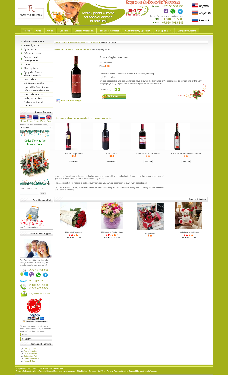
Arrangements (69, 371)
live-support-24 (36, 280)
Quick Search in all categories (31, 188)
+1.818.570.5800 (173, 19)
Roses (27, 31)
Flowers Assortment (77, 42)
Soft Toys (101, 371)
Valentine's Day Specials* (137, 31)
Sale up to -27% (163, 31)
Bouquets (58, 371)
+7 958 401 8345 (38, 288)
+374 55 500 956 (38, 270)
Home (57, 42)
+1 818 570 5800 (38, 285)
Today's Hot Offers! (109, 31)
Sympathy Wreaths (187, 31)
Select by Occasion (84, 31)
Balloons (64, 31)
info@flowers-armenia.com (39, 293)
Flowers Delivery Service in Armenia (31, 371)
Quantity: (104, 89)
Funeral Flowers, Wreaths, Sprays (121, 371)
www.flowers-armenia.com (52, 369)
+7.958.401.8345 (173, 22)
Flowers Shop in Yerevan (146, 371)
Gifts (38, 31)
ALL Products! (92, 42)
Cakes (50, 31)
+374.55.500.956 (173, 6)
